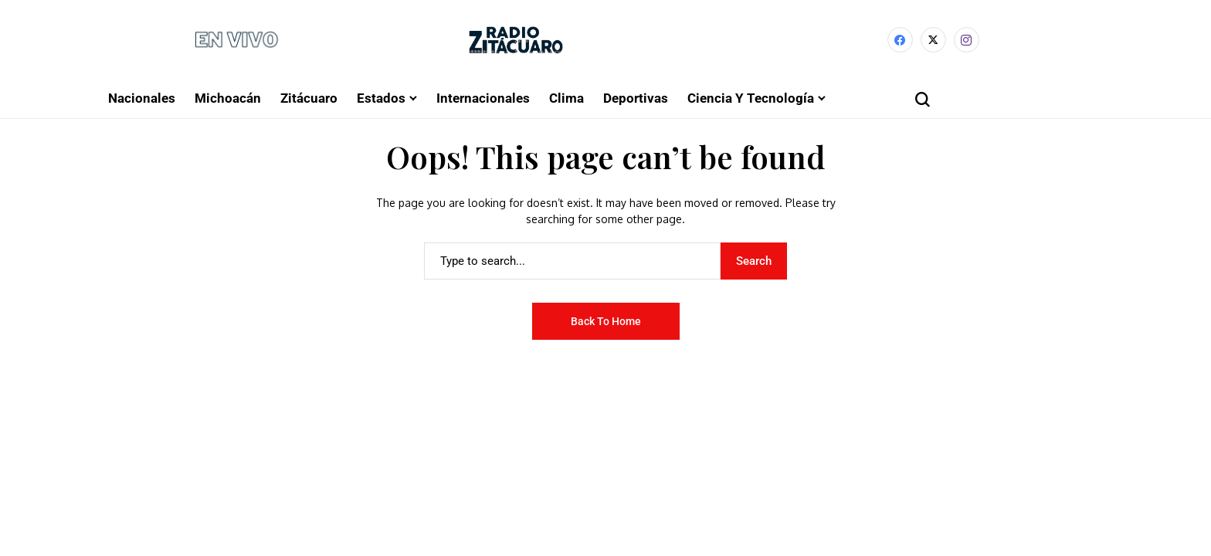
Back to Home (606, 321)
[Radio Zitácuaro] (516, 39)
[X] (933, 40)
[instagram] (966, 40)
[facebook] (900, 40)
